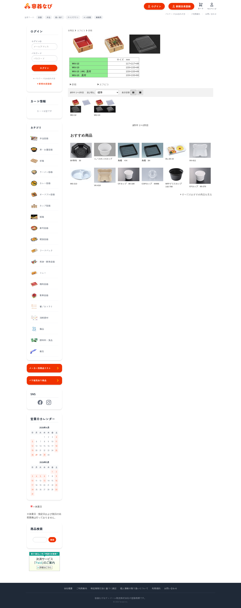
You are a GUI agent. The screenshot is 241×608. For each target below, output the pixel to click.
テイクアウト (73, 17)
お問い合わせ (210, 14)
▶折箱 (72, 84)
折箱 (90, 30)
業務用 (98, 17)
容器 (40, 17)
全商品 (71, 30)
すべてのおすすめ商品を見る (197, 194)
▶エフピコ (103, 84)
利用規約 (156, 588)
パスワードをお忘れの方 (175, 14)
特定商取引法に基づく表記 (104, 588)
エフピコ (81, 30)
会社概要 (68, 588)
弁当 (48, 17)
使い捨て (59, 17)
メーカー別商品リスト (44, 368)
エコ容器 (87, 17)
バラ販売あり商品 (44, 380)
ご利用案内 (195, 14)
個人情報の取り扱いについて (134, 588)
